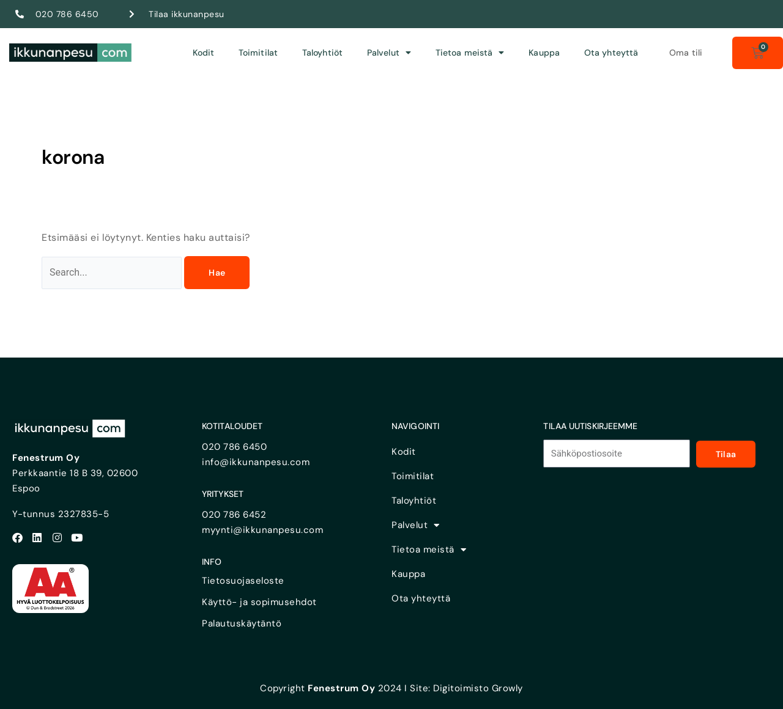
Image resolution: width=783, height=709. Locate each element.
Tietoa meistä (470, 52)
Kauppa (544, 52)
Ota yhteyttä (611, 52)
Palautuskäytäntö (241, 623)
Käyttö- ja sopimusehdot (259, 602)
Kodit (203, 52)
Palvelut (389, 52)
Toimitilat (258, 52)
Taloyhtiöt (322, 52)
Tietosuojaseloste (243, 581)
